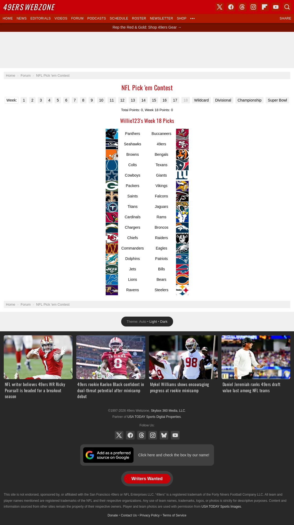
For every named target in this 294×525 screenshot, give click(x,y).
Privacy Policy (150, 515)
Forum (77, 18)
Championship (250, 100)
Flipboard (264, 7)
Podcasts (96, 18)
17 (175, 100)
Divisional (223, 100)
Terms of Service (174, 515)
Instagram (152, 435)
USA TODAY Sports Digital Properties (154, 417)
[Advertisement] (147, 50)
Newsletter (161, 18)
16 (164, 100)
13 (133, 100)
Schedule (119, 18)
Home (8, 18)
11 (112, 100)
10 (101, 100)
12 (122, 100)
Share (285, 18)
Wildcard (201, 100)
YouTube (175, 435)
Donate (113, 515)
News (22, 18)
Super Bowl (277, 100)
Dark (163, 322)
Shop (181, 18)
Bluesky (164, 435)
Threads (141, 435)
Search (287, 7)
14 (143, 100)
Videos (61, 18)
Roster (139, 18)
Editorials (40, 18)
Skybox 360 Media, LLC (168, 411)
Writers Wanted (146, 478)
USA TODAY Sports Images (221, 506)
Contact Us (129, 515)
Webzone (28, 6)
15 (154, 100)
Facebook (130, 435)
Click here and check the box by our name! (173, 455)
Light (153, 322)
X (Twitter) (119, 435)
